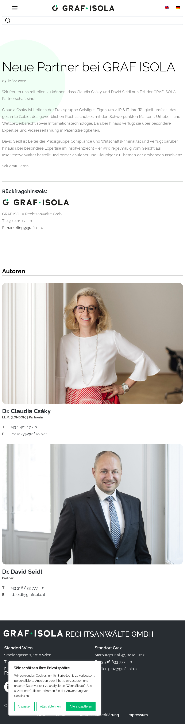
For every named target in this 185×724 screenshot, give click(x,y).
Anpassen (24, 706)
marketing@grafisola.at (25, 227)
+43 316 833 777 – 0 (115, 662)
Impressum (137, 715)
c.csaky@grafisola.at (29, 434)
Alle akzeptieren (81, 706)
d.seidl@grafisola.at (28, 595)
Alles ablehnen (50, 706)
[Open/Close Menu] (15, 8)
